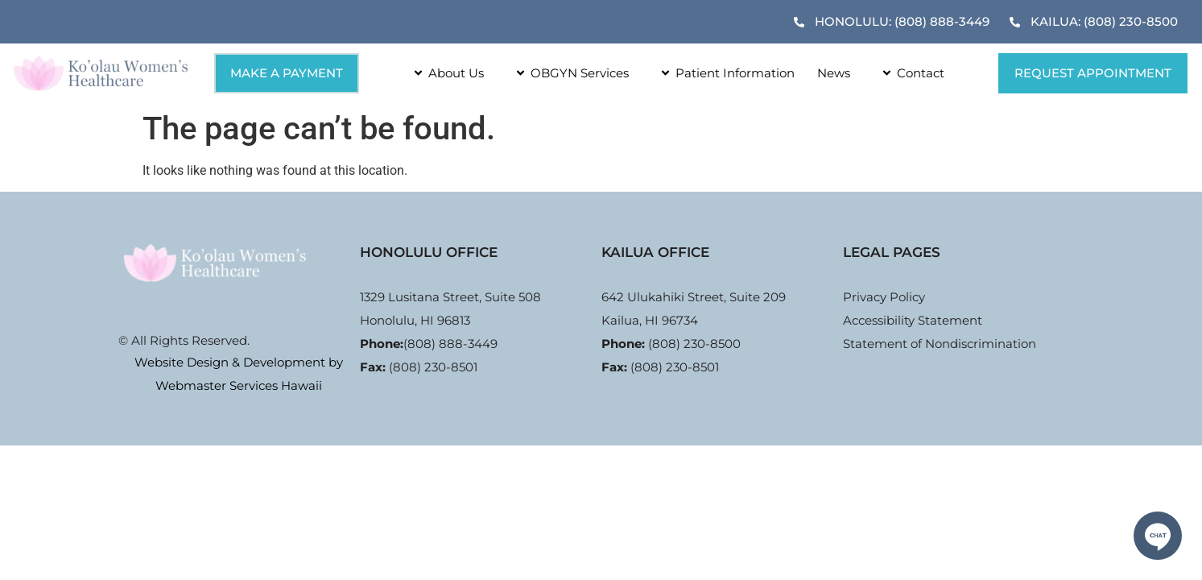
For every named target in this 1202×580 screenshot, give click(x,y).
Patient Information (723, 73)
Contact (908, 73)
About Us (444, 73)
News (833, 73)
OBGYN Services (567, 73)
